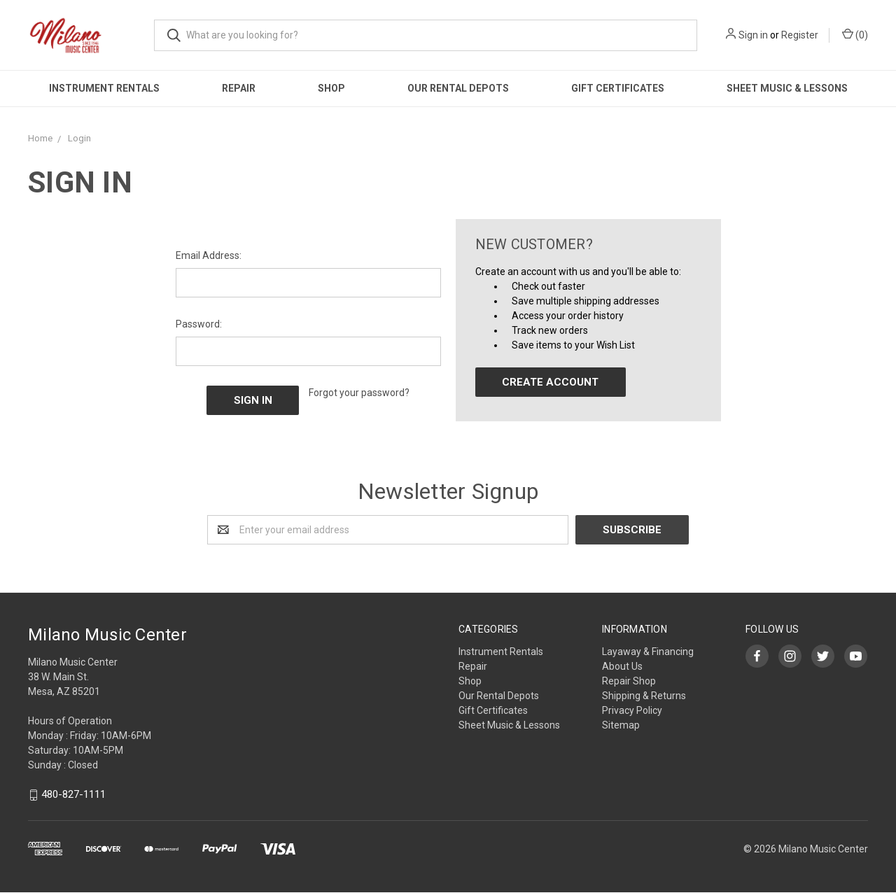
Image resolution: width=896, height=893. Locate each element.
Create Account (550, 382)
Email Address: (208, 255)
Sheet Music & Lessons (787, 88)
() (855, 34)
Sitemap (621, 725)
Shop (331, 88)
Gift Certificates (617, 88)
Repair (238, 88)
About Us (622, 666)
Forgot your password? (359, 392)
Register (799, 35)
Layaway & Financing (648, 651)
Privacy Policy (632, 710)
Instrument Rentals (104, 88)
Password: (199, 324)
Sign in (753, 35)
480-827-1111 (73, 795)
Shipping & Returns (644, 695)
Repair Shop (629, 681)
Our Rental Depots (458, 88)
